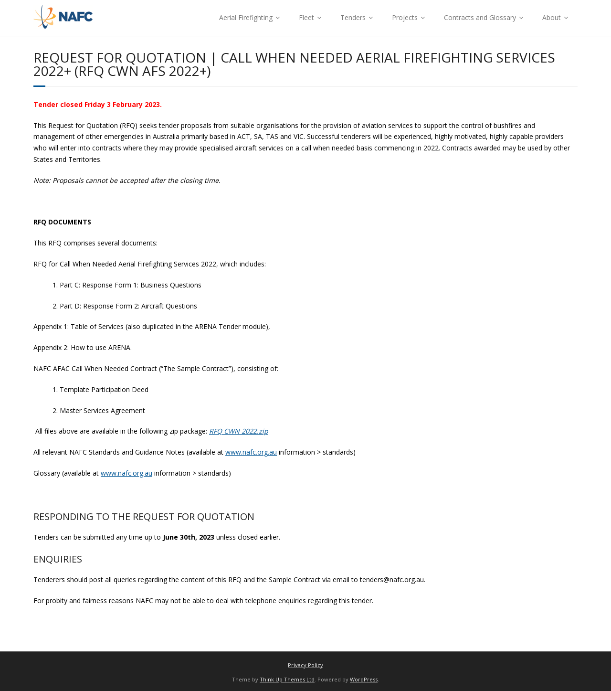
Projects (405, 17)
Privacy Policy (305, 665)
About (551, 17)
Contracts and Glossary (480, 17)
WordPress (364, 679)
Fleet (306, 17)
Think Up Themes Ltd (287, 679)
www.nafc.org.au (251, 452)
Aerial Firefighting (246, 17)
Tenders (353, 17)
